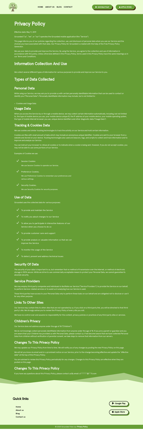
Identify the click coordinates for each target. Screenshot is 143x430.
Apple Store (125, 7)
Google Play (102, 7)
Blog (59, 7)
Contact (68, 7)
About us (49, 7)
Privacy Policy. (82, 428)
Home (40, 7)
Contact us (20, 418)
